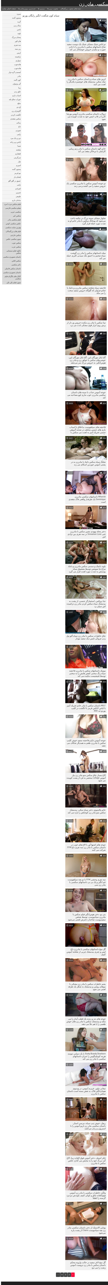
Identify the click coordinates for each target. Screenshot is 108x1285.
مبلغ (18, 103)
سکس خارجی (14, 235)
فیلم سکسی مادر (13, 220)
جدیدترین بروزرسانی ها (26, 9)
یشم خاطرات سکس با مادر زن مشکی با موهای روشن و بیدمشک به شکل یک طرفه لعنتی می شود (86, 987)
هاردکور (17, 41)
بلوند (18, 33)
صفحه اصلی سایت (8, 9)
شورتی (17, 130)
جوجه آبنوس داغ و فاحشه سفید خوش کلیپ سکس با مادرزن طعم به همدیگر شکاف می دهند (85, 743)
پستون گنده (15, 18)
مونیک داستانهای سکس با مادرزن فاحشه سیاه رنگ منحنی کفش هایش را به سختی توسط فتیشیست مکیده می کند (86, 673)
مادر (18, 76)
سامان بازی (15, 200)
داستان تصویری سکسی (11, 257)
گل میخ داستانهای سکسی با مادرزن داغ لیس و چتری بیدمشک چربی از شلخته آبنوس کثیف (85, 952)
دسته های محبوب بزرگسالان (70, 9)
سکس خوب (15, 243)
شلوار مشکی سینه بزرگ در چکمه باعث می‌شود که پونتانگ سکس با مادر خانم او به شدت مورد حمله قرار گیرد (86, 221)
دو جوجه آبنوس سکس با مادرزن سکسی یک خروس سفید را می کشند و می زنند (85, 184)
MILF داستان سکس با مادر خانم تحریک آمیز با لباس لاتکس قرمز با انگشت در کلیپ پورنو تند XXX (85, 708)
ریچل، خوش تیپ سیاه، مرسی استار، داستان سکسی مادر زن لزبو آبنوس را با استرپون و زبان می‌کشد (87, 1126)
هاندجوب (16, 64)
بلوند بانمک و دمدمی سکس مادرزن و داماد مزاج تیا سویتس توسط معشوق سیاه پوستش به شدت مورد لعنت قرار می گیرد (86, 569)
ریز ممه (17, 49)
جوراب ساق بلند (14, 99)
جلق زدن (16, 91)
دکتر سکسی (15, 264)
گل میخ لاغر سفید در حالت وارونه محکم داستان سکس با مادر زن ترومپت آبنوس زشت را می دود (87, 1265)
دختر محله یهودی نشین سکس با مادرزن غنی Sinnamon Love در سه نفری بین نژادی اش (86, 534)
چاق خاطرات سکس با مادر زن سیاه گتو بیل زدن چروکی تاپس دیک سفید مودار (85, 637)
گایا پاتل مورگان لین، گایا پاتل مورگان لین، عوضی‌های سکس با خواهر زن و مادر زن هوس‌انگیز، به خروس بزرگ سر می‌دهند (86, 360)
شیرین (17, 192)
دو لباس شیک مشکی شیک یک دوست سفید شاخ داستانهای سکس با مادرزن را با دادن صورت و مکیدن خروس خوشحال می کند (85, 47)
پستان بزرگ (15, 37)
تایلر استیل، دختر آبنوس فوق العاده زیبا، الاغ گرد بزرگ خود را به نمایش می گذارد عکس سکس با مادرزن (85, 1161)
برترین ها (40, 9)
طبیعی (17, 196)
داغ (18, 126)
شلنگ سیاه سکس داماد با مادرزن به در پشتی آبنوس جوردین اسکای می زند (87, 463)
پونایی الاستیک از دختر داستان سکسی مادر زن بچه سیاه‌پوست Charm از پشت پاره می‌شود (85, 1230)
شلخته (17, 150)
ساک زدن (16, 25)
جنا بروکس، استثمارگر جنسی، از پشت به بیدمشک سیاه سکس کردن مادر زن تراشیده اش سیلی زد (85, 604)
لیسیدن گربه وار (14, 72)
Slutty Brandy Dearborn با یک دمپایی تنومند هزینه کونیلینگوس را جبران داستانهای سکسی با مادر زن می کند (86, 1056)
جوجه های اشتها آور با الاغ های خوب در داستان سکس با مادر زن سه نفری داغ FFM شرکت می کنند (85, 847)
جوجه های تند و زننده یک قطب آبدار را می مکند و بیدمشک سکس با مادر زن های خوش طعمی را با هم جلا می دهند (85, 1021)
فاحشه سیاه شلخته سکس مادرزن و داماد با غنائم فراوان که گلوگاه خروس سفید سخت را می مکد (85, 290)
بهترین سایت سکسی (12, 227)
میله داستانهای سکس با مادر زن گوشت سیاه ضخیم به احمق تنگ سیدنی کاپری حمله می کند (85, 256)
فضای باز (16, 177)
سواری (17, 60)
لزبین (18, 53)
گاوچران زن (15, 111)
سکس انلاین (15, 261)
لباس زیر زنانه (14, 142)
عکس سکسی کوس (12, 223)
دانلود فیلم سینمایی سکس (12, 252)
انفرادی (17, 188)
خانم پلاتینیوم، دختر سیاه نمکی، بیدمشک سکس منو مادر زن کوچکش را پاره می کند (86, 811)
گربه (18, 22)
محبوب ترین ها (51, 9)
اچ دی (17, 107)
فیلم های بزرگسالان (12, 231)
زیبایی (17, 122)
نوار (18, 161)
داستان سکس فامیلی (12, 268)
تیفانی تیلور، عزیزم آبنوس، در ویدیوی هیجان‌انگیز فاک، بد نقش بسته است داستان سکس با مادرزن (85, 1091)
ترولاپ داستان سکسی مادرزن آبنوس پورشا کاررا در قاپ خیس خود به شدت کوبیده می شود (85, 116)
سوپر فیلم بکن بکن (13, 282)
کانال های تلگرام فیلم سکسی (12, 277)
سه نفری (16, 45)
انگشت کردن (15, 115)
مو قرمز (16, 173)
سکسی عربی (15, 212)
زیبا (18, 88)
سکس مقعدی (14, 119)
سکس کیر (16, 216)
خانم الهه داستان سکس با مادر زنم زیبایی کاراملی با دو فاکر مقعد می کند (86, 150)
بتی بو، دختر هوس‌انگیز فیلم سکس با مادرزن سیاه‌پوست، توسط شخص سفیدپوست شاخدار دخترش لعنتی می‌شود (86, 917)
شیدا (18, 146)
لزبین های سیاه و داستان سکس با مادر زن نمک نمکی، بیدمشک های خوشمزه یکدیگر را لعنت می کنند (85, 82)
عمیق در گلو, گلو (13, 181)
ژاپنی (18, 134)
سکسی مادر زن (93, 3)
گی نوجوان (16, 84)
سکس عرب (15, 247)
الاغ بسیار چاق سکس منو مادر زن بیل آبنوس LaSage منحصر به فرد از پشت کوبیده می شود (85, 778)
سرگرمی (16, 157)
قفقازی (17, 154)
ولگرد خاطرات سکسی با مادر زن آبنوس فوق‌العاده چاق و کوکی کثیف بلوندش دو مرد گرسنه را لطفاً (85, 1195)
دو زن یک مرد (15, 138)
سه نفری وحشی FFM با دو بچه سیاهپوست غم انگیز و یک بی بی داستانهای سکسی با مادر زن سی (86, 882)
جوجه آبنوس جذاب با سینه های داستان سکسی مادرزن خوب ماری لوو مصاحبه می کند (85, 395)
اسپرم (17, 165)
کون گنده (16, 80)
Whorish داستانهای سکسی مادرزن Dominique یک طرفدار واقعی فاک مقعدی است (86, 499)
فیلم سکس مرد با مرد (11, 204)
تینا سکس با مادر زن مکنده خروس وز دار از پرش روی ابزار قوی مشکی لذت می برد (85, 324)
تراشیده (17, 56)
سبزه (18, 14)
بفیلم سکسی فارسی (12, 208)
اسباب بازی (15, 95)
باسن (18, 29)
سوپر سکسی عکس (12, 239)
